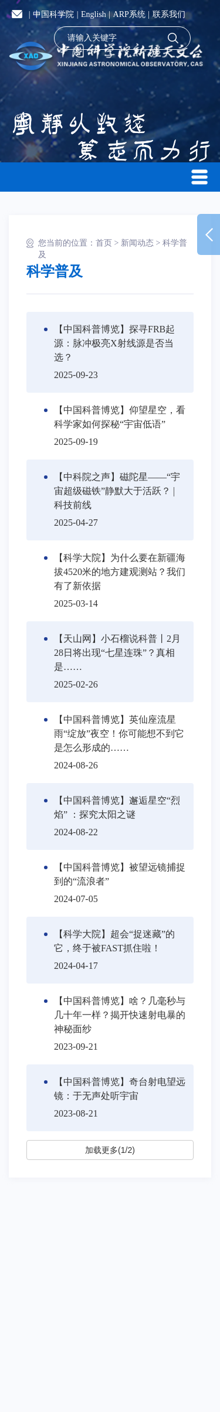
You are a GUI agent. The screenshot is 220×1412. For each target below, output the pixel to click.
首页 (104, 243)
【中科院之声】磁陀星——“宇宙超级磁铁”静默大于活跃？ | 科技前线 (117, 491)
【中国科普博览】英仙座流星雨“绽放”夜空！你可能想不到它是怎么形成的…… (119, 733)
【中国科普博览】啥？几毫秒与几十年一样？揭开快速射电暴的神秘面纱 (119, 1015)
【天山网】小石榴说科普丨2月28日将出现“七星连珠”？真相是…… (117, 653)
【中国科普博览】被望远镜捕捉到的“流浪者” (119, 874)
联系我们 (169, 14)
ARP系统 (129, 14)
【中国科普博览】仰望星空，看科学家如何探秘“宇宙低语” (119, 417)
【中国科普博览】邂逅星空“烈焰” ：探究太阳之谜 (117, 807)
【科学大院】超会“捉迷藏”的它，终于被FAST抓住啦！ (114, 941)
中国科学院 (53, 14)
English (93, 14)
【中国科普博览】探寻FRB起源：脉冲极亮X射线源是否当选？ (114, 343)
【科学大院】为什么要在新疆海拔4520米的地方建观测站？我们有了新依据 (119, 572)
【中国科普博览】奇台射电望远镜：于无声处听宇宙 (119, 1089)
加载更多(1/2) (110, 1150)
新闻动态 (137, 243)
